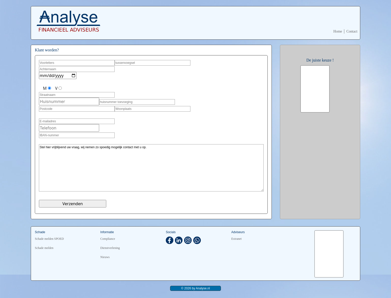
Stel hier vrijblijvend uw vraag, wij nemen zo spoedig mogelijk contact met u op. (151, 167)
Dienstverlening (110, 248)
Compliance (107, 239)
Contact (351, 31)
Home (337, 31)
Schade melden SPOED (49, 239)
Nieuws (105, 257)
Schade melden (44, 248)
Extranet (236, 239)
